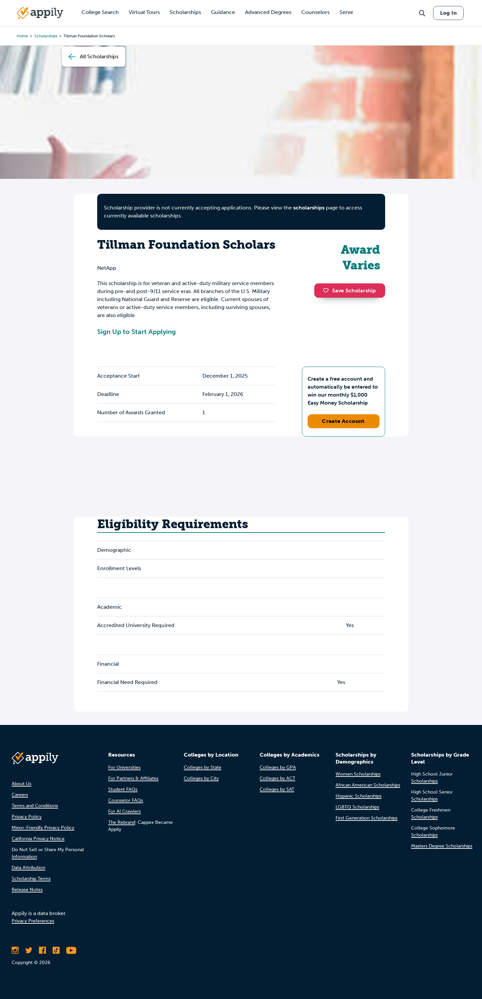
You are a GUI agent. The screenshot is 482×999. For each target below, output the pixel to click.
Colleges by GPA (278, 767)
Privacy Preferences (33, 921)
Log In (448, 13)
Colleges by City (201, 778)
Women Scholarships (358, 774)
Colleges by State (202, 767)
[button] (327, 290)
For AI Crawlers (124, 811)
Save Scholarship (349, 290)
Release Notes (27, 889)
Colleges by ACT (277, 778)
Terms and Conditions (35, 806)
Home (22, 36)
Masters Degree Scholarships (441, 846)
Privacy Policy (27, 817)
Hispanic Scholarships (358, 796)
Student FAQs (122, 789)
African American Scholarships (368, 785)
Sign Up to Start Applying (136, 332)
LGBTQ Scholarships (357, 807)
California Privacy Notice (38, 838)
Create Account (343, 421)
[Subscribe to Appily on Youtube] (71, 950)
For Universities (124, 767)
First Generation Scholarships (366, 818)
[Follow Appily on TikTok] (56, 950)
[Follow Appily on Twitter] (28, 950)
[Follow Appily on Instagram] (15, 950)
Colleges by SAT (277, 789)
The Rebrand (121, 822)
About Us (21, 784)
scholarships (45, 36)
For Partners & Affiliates (133, 778)
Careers (20, 795)
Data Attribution (28, 867)
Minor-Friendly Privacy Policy (43, 828)
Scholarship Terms (31, 878)
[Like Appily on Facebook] (42, 950)
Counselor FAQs (125, 800)
